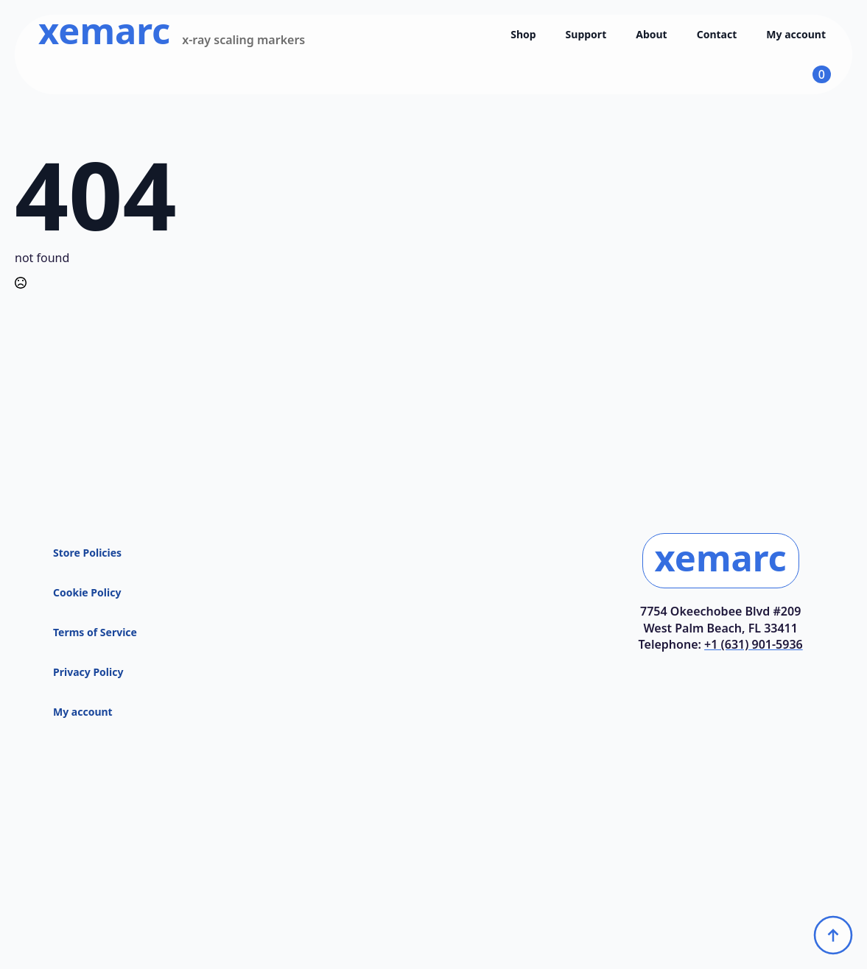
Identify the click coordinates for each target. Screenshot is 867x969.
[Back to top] (833, 935)
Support (586, 34)
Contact (717, 34)
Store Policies (87, 553)
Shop (523, 34)
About (651, 34)
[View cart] (808, 74)
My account (796, 34)
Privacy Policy (88, 672)
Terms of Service (95, 632)
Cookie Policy (87, 592)
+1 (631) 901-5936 (753, 644)
